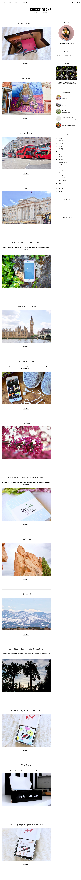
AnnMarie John (20, 878)
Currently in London (26, 303)
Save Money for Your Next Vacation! (26, 642)
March (61, 178)
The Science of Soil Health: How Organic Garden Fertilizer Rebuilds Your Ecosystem (66, 83)
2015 (59, 186)
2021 (59, 149)
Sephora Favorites (26, 23)
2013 (59, 191)
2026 (59, 138)
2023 (59, 143)
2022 (59, 146)
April (60, 175)
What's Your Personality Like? (26, 240)
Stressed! (26, 587)
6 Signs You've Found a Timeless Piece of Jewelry (69, 118)
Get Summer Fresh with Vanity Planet (26, 472)
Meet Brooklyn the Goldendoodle (67, 111)
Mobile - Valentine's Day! (68, 125)
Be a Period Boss (26, 357)
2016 (59, 183)
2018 (59, 157)
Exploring (26, 533)
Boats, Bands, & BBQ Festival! (67, 104)
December (62, 162)
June (60, 170)
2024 (59, 141)
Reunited (26, 77)
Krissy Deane (8, 878)
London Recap (26, 131)
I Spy (26, 186)
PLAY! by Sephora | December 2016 (26, 815)
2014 (59, 188)
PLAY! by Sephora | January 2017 (26, 702)
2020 (59, 151)
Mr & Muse (26, 757)
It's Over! (26, 418)
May (60, 172)
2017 (59, 159)
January (61, 180)
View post (26, 63)
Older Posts (46, 871)
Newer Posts (6, 871)
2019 (59, 154)
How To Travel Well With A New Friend (69, 97)
